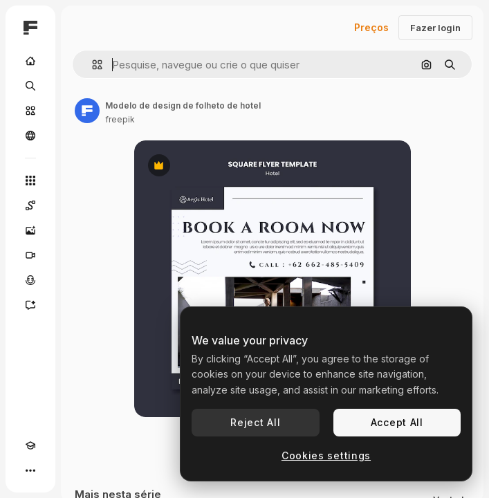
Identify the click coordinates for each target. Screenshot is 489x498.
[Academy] (30, 445)
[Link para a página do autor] (87, 110)
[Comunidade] (30, 135)
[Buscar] (30, 86)
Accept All (397, 422)
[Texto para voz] (30, 280)
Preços (371, 27)
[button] (92, 64)
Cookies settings (326, 455)
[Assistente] (30, 305)
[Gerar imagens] (30, 230)
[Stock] (30, 111)
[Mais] (30, 470)
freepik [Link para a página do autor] (120, 119)
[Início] (30, 61)
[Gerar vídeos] (30, 255)
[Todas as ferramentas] (30, 180)
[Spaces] (30, 205)
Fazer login (435, 27)
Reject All (255, 422)
